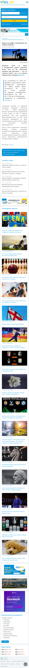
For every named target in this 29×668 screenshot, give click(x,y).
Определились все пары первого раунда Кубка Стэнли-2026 (14, 526)
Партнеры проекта (21, 661)
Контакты (14, 661)
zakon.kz (11, 145)
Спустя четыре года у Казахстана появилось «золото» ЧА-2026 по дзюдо (14, 337)
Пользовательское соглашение (7, 664)
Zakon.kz (21, 75)
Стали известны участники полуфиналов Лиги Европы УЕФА (14, 361)
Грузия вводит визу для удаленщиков (14, 315)
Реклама (8, 661)
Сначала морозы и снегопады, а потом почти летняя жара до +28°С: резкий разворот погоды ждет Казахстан (14, 432)
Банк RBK (6, 625)
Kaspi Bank (6, 637)
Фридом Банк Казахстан (10, 635)
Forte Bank (6, 623)
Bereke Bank (7, 622)
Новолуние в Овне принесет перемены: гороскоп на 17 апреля (14, 269)
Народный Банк (8, 633)
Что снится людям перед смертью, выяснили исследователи (14, 245)
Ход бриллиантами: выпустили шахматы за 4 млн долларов (14, 456)
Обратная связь (4, 666)
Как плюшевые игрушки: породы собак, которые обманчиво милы (14, 550)
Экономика (4, 38)
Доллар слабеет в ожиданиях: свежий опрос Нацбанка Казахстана (14, 384)
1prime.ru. (8, 100)
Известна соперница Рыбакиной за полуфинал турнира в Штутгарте (14, 222)
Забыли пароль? (6, 24)
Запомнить (24, 24)
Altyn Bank (6, 620)
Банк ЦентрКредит (9, 627)
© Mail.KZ (3, 661)
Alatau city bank (8, 618)
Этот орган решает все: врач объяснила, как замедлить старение (14, 292)
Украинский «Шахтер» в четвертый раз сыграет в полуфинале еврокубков (14, 408)
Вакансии (18, 664)
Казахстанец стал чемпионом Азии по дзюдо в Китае (14, 503)
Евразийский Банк (9, 629)
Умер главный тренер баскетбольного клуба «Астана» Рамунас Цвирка (14, 480)
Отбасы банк (7, 631)
